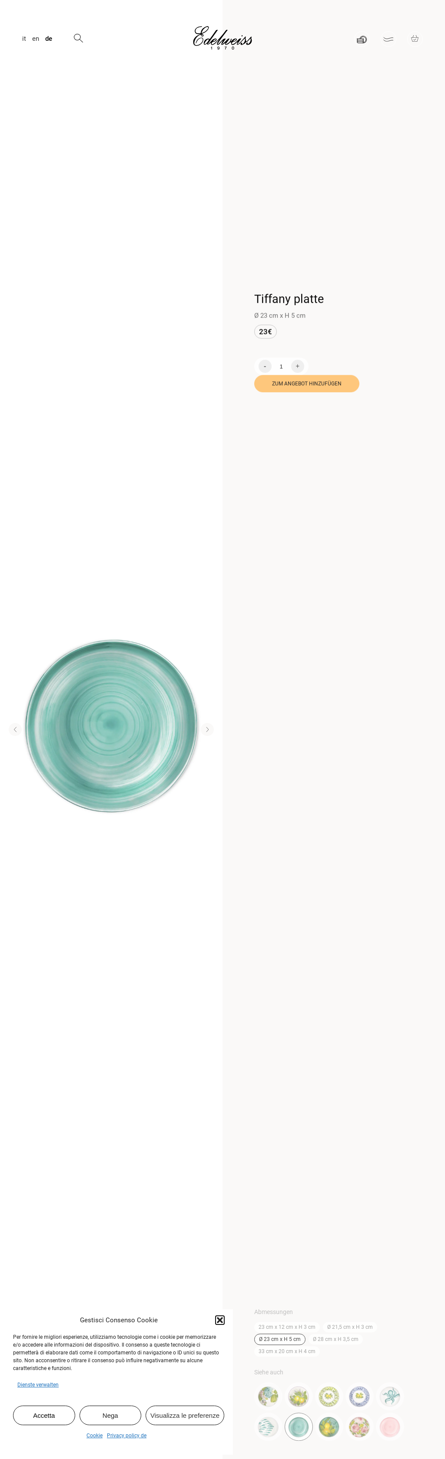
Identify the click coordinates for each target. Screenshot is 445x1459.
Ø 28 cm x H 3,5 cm (336, 1342)
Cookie (94, 1436)
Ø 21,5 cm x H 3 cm (350, 1330)
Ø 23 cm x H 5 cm (280, 1342)
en (35, 39)
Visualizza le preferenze (184, 1415)
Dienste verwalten (38, 1385)
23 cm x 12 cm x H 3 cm (287, 1330)
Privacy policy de (126, 1436)
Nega (110, 1415)
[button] (220, 1320)
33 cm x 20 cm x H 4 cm (287, 1354)
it (24, 39)
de (48, 39)
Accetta (44, 1415)
